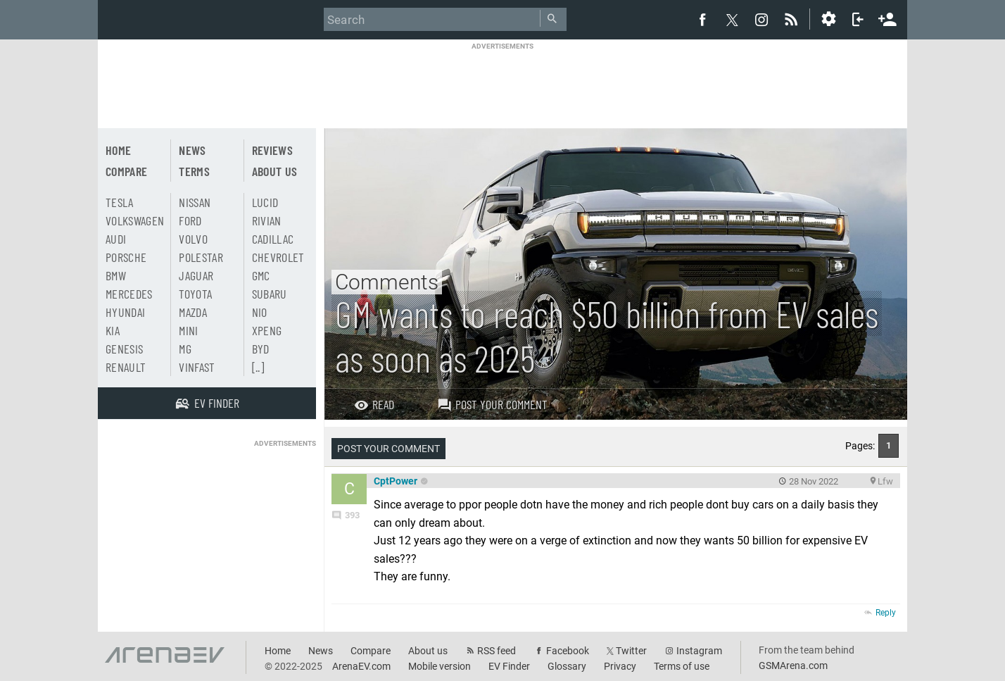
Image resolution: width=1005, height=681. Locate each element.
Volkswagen (135, 220)
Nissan (194, 202)
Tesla (120, 202)
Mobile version (439, 666)
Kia (113, 330)
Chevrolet (278, 257)
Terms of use (681, 666)
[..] (258, 367)
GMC (261, 275)
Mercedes (129, 293)
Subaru (269, 293)
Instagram (699, 650)
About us (275, 171)
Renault (126, 367)
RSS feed (496, 650)
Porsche (126, 257)
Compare (126, 171)
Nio (259, 312)
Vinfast (197, 367)
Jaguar (196, 275)
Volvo (193, 238)
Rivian (267, 220)
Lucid (265, 202)
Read (374, 404)
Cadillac (273, 238)
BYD (261, 348)
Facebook (567, 650)
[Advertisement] (502, 82)
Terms (194, 171)
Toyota (195, 293)
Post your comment (492, 404)
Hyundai (125, 312)
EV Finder (509, 666)
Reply (886, 613)
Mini (188, 330)
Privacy (620, 666)
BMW (116, 275)
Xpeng (267, 330)
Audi (116, 238)
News (192, 150)
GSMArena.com (793, 665)
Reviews (272, 150)
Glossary (567, 666)
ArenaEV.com (361, 666)
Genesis (124, 348)
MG (185, 348)
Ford (190, 220)
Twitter (631, 650)
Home (118, 150)
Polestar (201, 257)
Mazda (193, 312)
